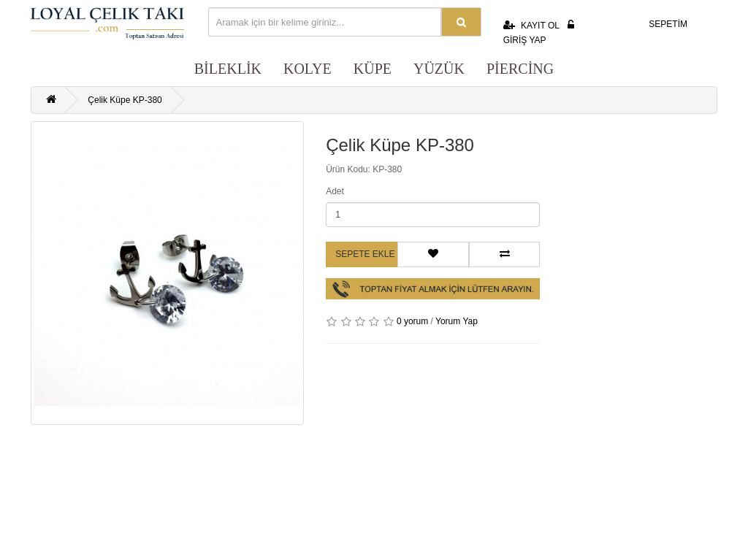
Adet (335, 191)
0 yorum (412, 321)
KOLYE (307, 69)
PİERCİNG (520, 69)
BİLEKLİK (228, 69)
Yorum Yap (456, 321)
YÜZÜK (439, 69)
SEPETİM (658, 22)
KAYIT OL (531, 25)
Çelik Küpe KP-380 (124, 100)
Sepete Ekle (364, 254)
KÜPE (373, 69)
